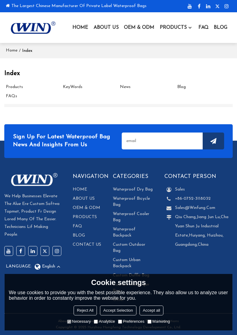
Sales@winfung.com (195, 208)
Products (14, 87)
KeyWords (72, 87)
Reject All (85, 310)
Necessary (79, 321)
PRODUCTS (173, 27)
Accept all (151, 310)
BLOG (220, 27)
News (125, 87)
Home (11, 50)
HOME (80, 27)
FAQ (203, 27)
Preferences (131, 321)
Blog (181, 87)
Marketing (158, 321)
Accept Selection (118, 310)
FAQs (11, 96)
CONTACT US (87, 244)
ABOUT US (106, 27)
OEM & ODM (139, 27)
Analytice (104, 321)
